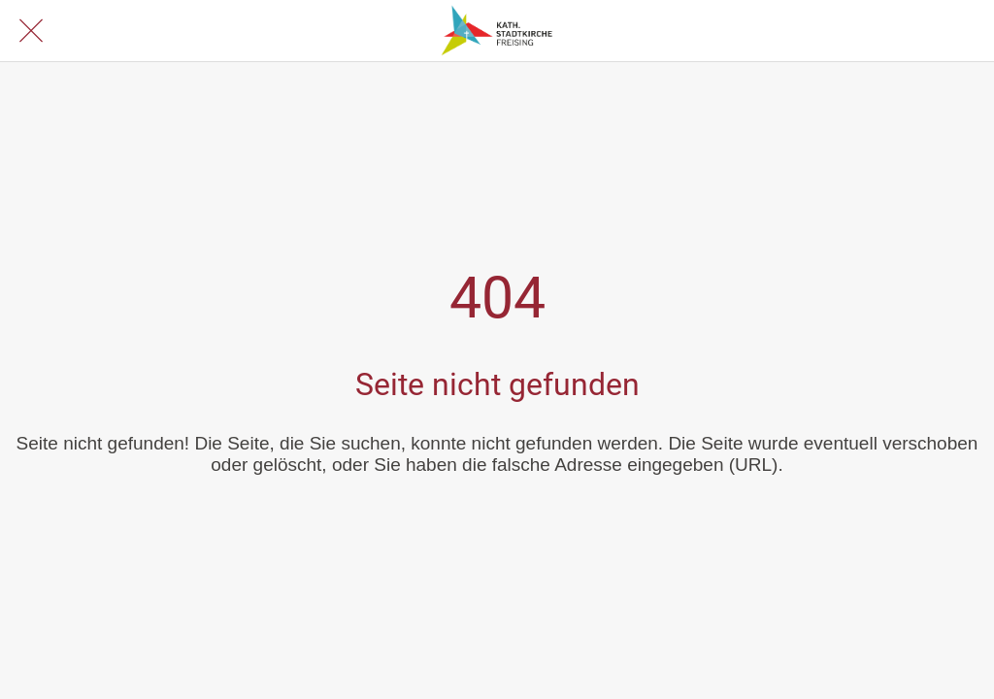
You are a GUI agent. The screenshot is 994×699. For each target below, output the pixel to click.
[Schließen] (31, 31)
